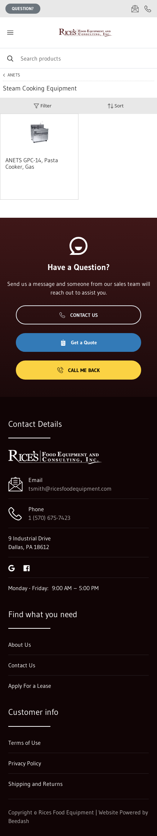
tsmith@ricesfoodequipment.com (70, 488)
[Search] (78, 58)
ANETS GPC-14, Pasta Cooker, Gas (31, 163)
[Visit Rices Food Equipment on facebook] (26, 567)
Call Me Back (78, 370)
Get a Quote (78, 342)
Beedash (18, 820)
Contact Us (78, 315)
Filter (42, 105)
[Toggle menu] (10, 33)
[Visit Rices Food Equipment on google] (11, 567)
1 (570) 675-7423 (49, 517)
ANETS (14, 75)
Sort (116, 105)
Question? (23, 8)
